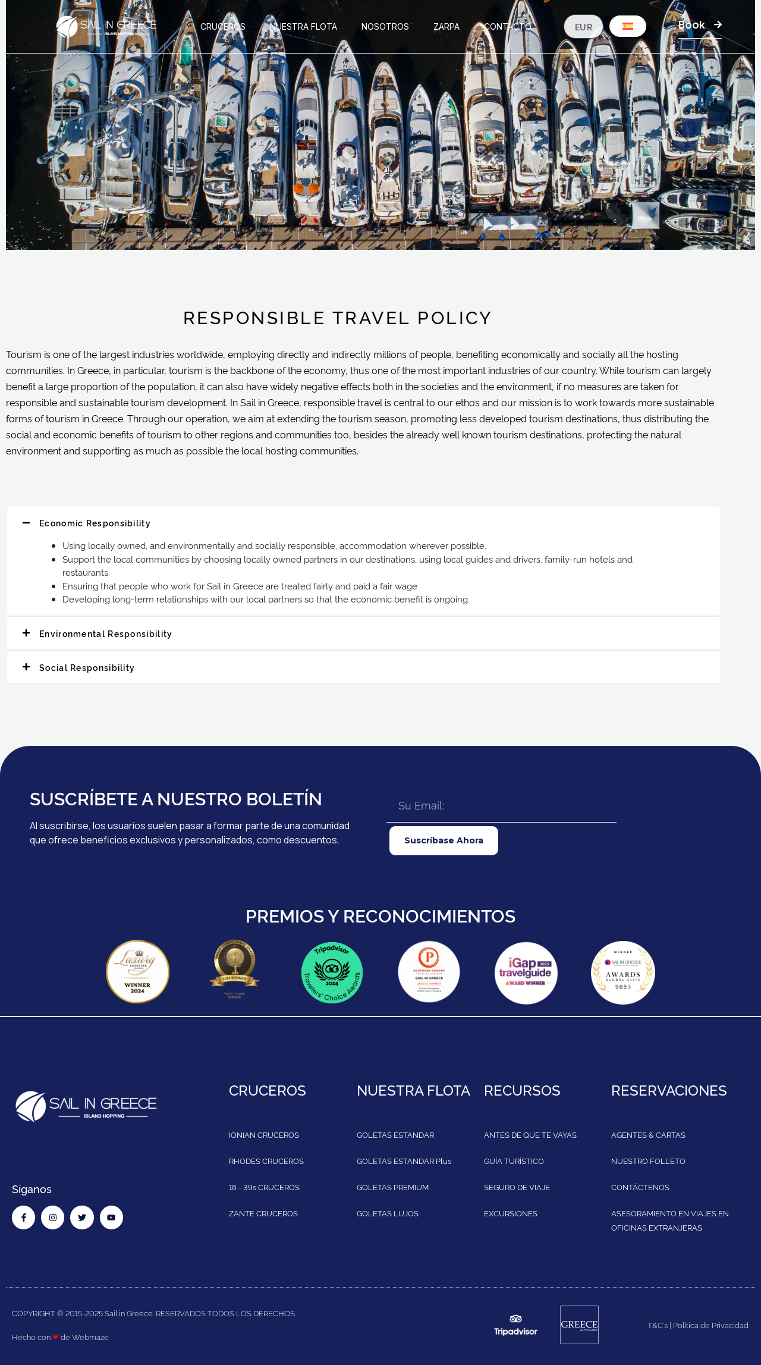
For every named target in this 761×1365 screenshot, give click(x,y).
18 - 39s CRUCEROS (264, 1186)
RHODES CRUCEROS (266, 1160)
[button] (364, 522)
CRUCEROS (223, 26)
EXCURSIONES (510, 1212)
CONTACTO (508, 26)
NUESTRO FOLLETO (648, 1160)
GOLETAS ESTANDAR (395, 1134)
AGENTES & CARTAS (648, 1134)
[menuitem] (627, 26)
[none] (628, 27)
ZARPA (446, 26)
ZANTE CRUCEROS (263, 1212)
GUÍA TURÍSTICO (514, 1160)
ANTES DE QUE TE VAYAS (530, 1134)
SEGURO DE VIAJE (517, 1186)
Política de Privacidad (711, 1324)
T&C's (657, 1324)
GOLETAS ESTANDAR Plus (404, 1160)
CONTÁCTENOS (640, 1186)
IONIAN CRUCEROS (264, 1134)
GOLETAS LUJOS (388, 1212)
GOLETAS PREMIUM (393, 1186)
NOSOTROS (385, 26)
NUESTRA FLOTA (303, 26)
